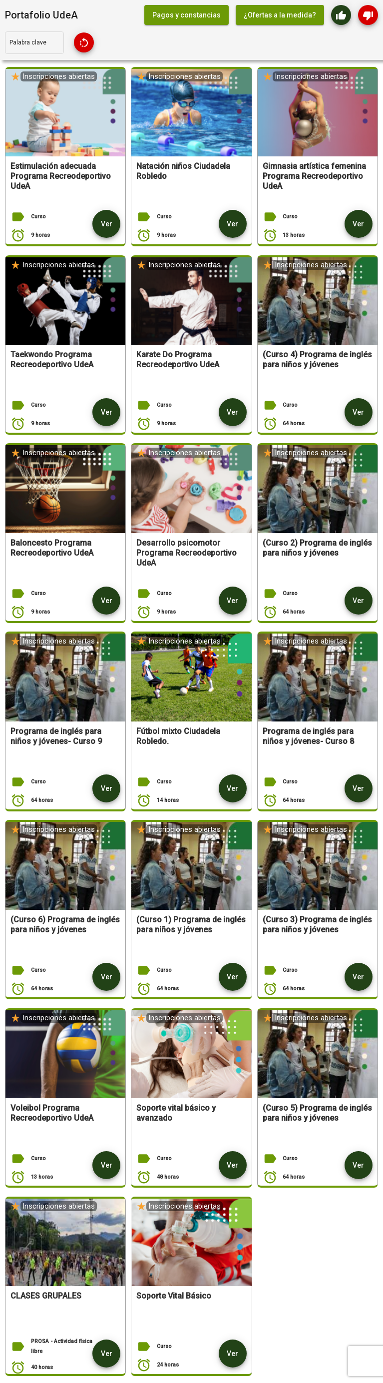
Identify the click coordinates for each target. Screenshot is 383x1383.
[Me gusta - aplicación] (341, 15)
